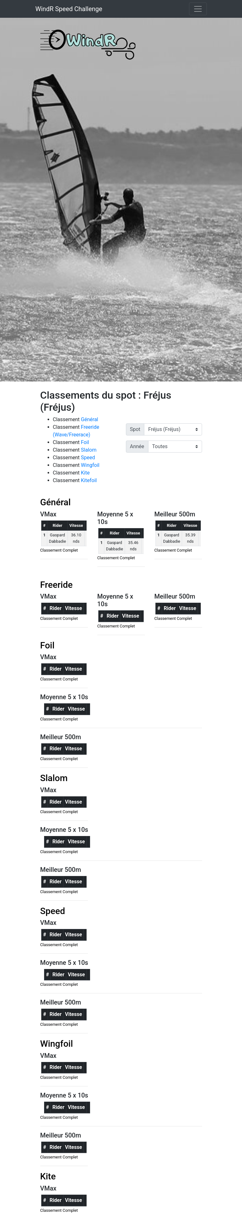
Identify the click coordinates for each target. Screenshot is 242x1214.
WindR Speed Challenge (69, 9)
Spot (135, 429)
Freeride (56, 585)
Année (137, 446)
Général (89, 419)
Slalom (88, 450)
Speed (88, 457)
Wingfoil (90, 465)
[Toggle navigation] (198, 9)
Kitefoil (89, 480)
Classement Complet (59, 550)
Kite (85, 473)
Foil (85, 442)
